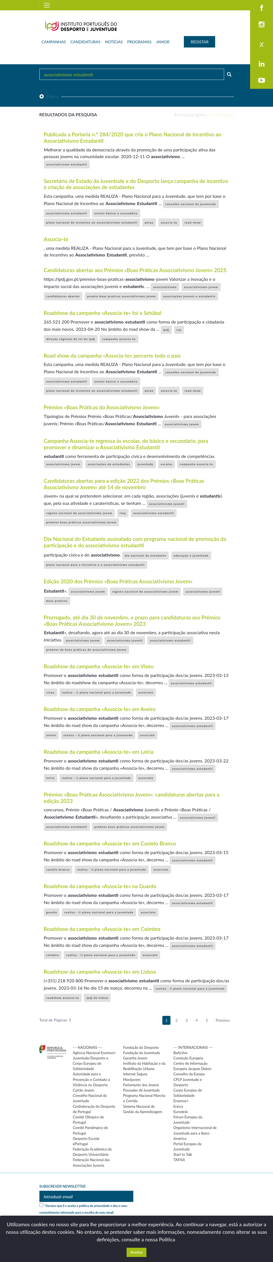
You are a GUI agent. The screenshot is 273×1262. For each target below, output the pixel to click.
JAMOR (162, 41)
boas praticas (57, 600)
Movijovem (132, 1079)
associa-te (169, 222)
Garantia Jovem (135, 1058)
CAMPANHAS (54, 41)
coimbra (52, 955)
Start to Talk (183, 1154)
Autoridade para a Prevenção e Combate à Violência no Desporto (91, 1079)
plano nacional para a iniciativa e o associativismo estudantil (95, 564)
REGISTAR (199, 41)
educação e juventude (191, 555)
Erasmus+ (181, 1101)
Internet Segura (135, 1074)
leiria (50, 777)
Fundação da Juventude (141, 1053)
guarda (51, 912)
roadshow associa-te (62, 997)
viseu (50, 692)
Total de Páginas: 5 (55, 1020)
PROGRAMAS (139, 41)
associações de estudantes (109, 464)
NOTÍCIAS (114, 41)
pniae (149, 222)
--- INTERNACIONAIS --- (193, 1047)
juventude (145, 464)
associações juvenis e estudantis (189, 296)
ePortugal (80, 1144)
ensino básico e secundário (116, 213)
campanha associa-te (119, 339)
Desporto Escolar (86, 1138)
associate (145, 692)
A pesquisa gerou (204, 114)
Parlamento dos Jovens (141, 1085)
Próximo (223, 1020)
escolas (166, 464)
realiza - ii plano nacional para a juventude (96, 692)
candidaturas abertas (63, 296)
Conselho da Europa (189, 1074)
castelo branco (58, 869)
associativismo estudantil (66, 164)
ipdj (166, 329)
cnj (179, 329)
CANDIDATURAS (85, 41)
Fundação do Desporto (141, 1047)
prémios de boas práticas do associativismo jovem (86, 649)
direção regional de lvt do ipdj (70, 339)
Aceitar (136, 1252)
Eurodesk (181, 1111)
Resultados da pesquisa (68, 114)
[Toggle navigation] (46, 5)
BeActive (181, 1053)
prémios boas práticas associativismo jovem (81, 522)
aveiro (51, 735)
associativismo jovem (201, 287)
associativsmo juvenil (203, 591)
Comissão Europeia (188, 1058)
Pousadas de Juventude (141, 1090)
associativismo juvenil (167, 503)
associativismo (165, 287)
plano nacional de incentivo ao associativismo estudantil (92, 222)
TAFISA (179, 1160)
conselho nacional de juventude (190, 204)
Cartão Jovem (83, 1090)
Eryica (178, 1106)
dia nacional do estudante (146, 555)
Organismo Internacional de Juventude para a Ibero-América (195, 1132)
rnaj (123, 513)
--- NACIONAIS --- (87, 1047)
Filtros (49, 96)
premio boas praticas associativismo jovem (121, 296)
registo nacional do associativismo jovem (79, 513)
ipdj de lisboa (97, 997)
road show (192, 222)
